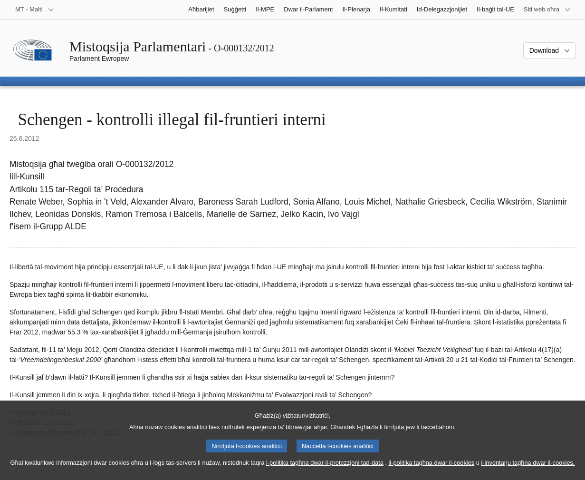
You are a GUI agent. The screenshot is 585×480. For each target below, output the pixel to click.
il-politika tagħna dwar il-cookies (432, 472)
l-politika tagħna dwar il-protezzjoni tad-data (325, 472)
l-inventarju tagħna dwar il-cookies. (528, 472)
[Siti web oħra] (547, 9)
